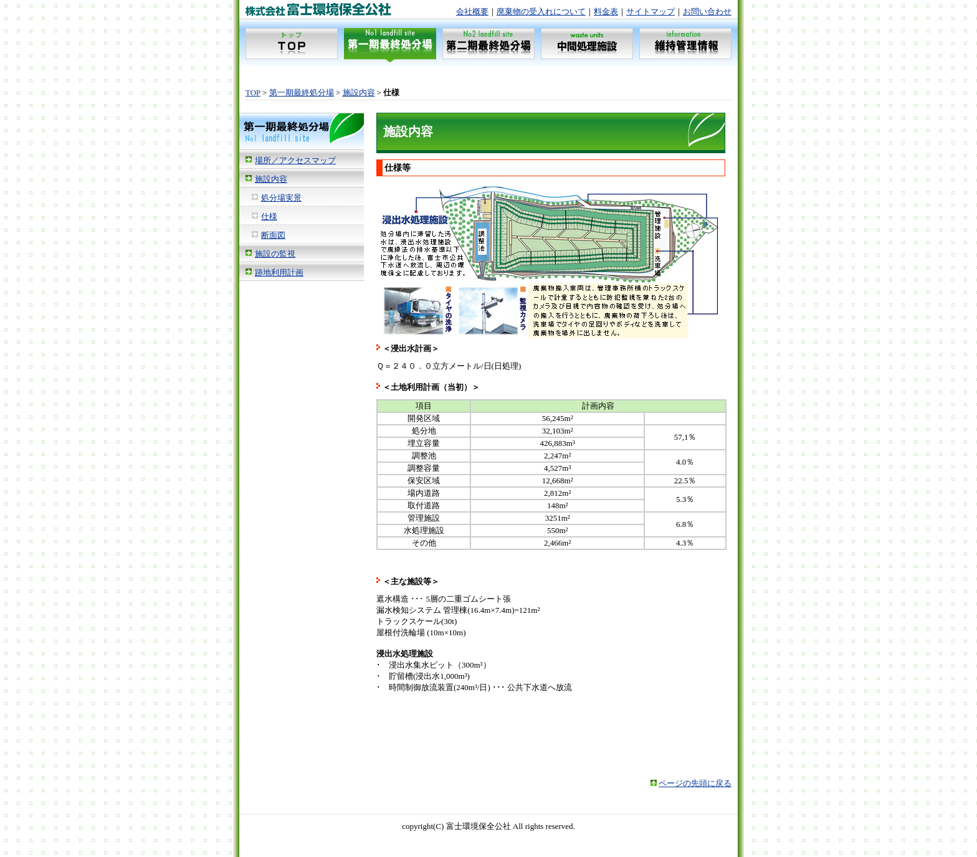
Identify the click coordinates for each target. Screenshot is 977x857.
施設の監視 (275, 253)
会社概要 (472, 11)
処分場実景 (281, 197)
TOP (252, 92)
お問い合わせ (707, 11)
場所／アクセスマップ (295, 160)
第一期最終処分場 (301, 92)
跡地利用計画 (279, 272)
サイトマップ (650, 11)
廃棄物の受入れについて (541, 11)
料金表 (606, 11)
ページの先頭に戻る (695, 783)
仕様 (269, 216)
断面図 (273, 235)
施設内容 (359, 92)
